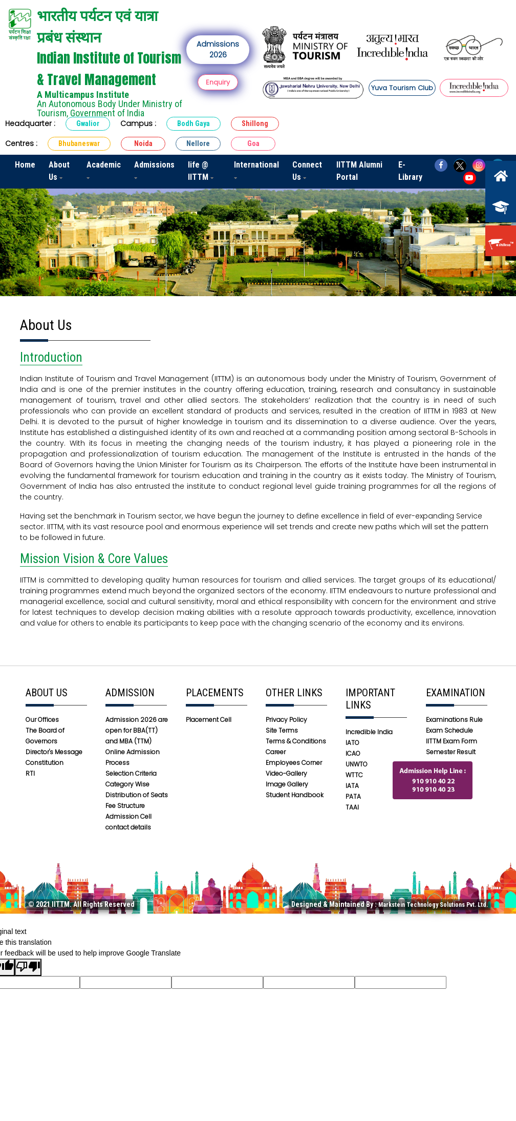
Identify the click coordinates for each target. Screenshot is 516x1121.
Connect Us (307, 171)
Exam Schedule (449, 730)
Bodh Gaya (193, 123)
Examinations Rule (454, 719)
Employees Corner (294, 762)
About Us (59, 171)
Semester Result (451, 752)
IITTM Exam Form (451, 741)
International (256, 170)
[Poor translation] (28, 967)
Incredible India (369, 732)
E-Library (410, 171)
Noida (143, 143)
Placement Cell (208, 719)
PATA (353, 796)
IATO (352, 742)
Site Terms (282, 730)
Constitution (44, 762)
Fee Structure (125, 805)
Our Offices (42, 719)
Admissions (154, 170)
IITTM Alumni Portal (359, 171)
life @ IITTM (200, 171)
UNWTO (357, 764)
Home (25, 165)
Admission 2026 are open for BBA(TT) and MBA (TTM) (136, 730)
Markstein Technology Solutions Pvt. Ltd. (433, 904)
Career (276, 752)
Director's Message (54, 752)
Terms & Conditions (296, 741)
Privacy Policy (286, 719)
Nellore (198, 143)
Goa (253, 143)
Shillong (255, 123)
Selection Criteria (131, 773)
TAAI (352, 807)
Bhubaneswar (79, 143)
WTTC (354, 775)
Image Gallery (287, 784)
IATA (352, 785)
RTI (30, 773)
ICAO (353, 753)
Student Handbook (295, 795)
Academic (104, 170)
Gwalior (87, 123)
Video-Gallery (286, 773)
